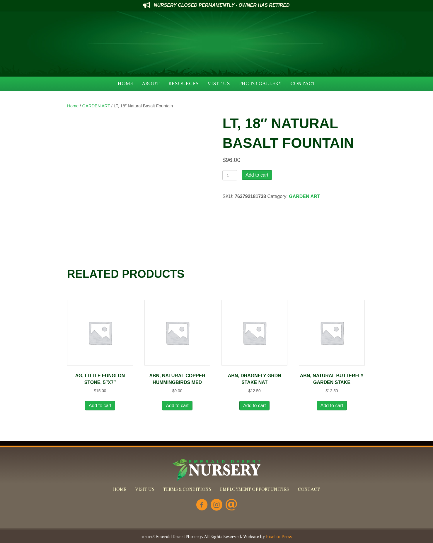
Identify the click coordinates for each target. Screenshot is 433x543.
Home (73, 106)
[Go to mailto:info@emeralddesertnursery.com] (231, 505)
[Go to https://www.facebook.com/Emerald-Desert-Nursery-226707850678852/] (202, 505)
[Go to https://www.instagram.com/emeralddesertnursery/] (216, 505)
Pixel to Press (279, 536)
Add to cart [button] (100, 405)
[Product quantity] (229, 175)
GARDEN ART (96, 106)
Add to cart (257, 174)
